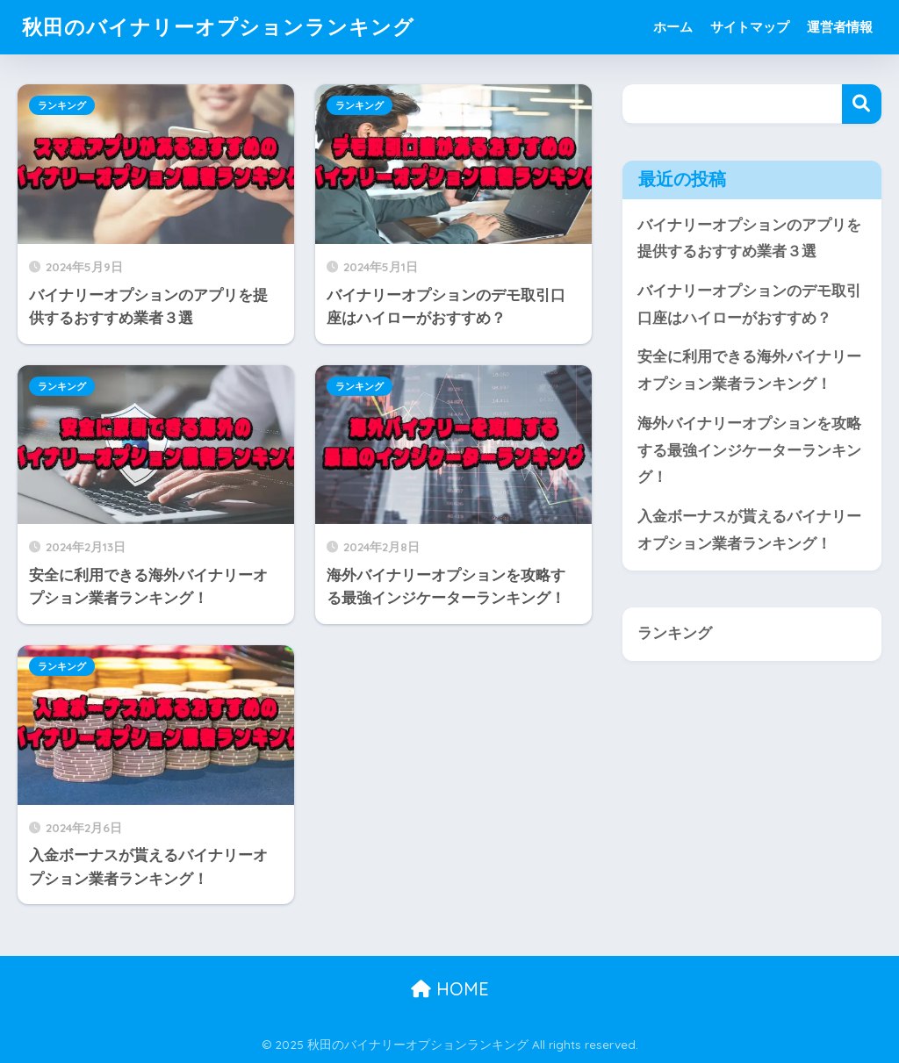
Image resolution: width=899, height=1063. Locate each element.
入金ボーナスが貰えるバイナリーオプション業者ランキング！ (749, 530)
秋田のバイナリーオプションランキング (218, 27)
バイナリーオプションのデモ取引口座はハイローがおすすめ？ (749, 305)
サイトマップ (749, 26)
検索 (861, 104)
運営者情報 (840, 26)
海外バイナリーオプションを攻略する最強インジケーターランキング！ (749, 450)
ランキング (62, 105)
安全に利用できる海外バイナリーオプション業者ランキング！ (749, 370)
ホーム (673, 26)
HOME (450, 989)
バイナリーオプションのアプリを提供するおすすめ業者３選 (749, 239)
